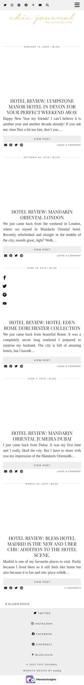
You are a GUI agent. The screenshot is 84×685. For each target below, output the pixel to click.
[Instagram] (12, 5)
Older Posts (18, 604)
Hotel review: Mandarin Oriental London (42, 214)
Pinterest (42, 644)
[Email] (40, 5)
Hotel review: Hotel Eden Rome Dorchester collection (42, 325)
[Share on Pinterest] (21, 145)
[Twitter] (5, 5)
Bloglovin (42, 654)
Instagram (42, 623)
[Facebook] (26, 5)
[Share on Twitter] (16, 145)
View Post (42, 139)
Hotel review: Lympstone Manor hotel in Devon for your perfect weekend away (42, 106)
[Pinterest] (19, 5)
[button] (78, 5)
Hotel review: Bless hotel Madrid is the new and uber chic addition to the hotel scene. (42, 546)
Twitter (42, 613)
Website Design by (42, 670)
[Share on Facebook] (11, 145)
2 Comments (72, 588)
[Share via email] (5, 145)
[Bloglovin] (33, 5)
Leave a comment (69, 145)
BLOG (56, 46)
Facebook (42, 634)
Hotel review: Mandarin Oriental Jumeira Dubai (42, 436)
